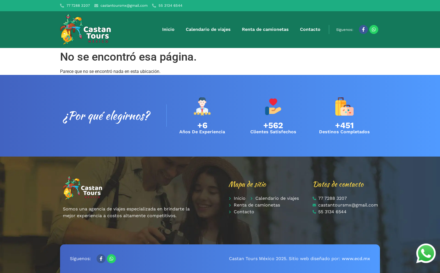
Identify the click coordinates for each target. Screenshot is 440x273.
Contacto (310, 29)
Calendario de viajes (208, 29)
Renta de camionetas (265, 29)
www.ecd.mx (356, 258)
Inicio (168, 29)
